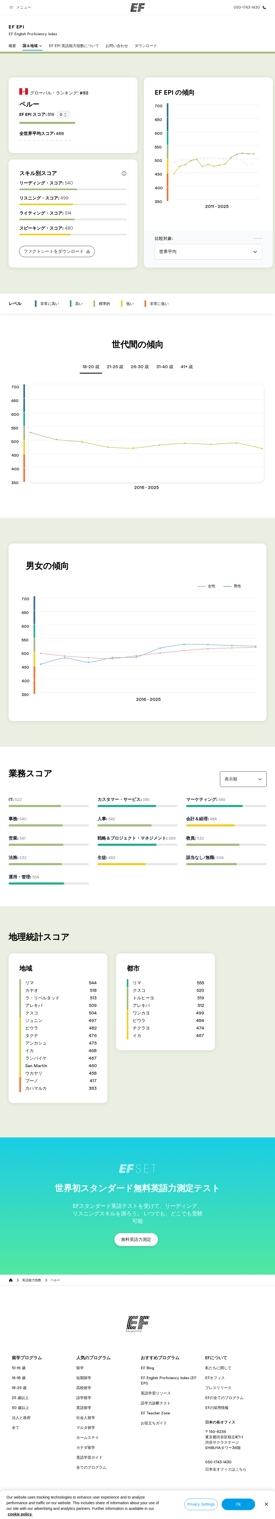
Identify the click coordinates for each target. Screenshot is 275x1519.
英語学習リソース (156, 1393)
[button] (21, 7)
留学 (80, 1368)
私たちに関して (218, 1368)
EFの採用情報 (217, 1408)
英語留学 (83, 1408)
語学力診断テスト (156, 1403)
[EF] (137, 7)
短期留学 (83, 1378)
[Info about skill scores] (124, 173)
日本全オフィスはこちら (226, 1469)
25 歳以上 (20, 1398)
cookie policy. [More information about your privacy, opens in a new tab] (20, 1514)
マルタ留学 (85, 1427)
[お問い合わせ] (248, 7)
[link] (33, 30)
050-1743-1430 (218, 1462)
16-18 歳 (19, 1378)
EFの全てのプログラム (224, 1398)
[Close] (266, 1504)
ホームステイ (87, 1437)
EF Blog (147, 1368)
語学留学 (83, 1398)
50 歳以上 (20, 1408)
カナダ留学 (85, 1447)
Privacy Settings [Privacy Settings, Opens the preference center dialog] (201, 1504)
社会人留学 (85, 1417)
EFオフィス (215, 1378)
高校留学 (83, 1388)
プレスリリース (218, 1388)
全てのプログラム (91, 1467)
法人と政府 (21, 1417)
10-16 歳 (19, 1368)
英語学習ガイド (89, 1457)
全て (15, 1427)
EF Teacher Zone (155, 1413)
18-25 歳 (19, 1388)
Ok (238, 1504)
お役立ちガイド (154, 1423)
